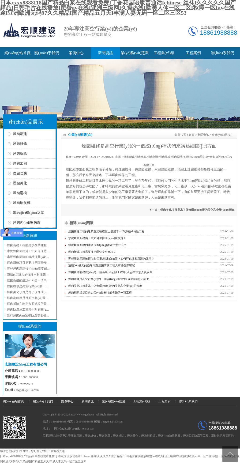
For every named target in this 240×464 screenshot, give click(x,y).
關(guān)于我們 (46, 53)
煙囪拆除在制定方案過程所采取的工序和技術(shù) (40, 304)
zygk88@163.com (27, 390)
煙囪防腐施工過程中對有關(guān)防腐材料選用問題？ (43, 309)
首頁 (192, 134)
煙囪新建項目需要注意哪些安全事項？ (92, 251)
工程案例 (193, 53)
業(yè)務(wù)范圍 (135, 53)
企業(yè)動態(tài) (222, 134)
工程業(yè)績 (164, 53)
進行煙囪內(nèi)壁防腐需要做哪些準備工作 (36, 315)
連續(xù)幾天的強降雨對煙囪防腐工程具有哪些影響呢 (101, 265)
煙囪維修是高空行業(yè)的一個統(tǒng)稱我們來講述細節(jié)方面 (108, 279)
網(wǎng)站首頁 (17, 53)
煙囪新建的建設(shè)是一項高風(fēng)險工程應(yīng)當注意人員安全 (110, 272)
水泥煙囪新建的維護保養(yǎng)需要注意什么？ (97, 245)
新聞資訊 (105, 53)
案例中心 (76, 53)
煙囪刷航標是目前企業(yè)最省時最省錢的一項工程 (100, 292)
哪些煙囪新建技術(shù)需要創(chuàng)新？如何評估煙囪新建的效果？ (111, 258)
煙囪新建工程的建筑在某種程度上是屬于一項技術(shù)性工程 (106, 231)
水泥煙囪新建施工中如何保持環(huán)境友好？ (97, 238)
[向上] (230, 454)
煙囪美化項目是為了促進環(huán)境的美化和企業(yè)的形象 (197, 209)
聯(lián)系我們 (222, 53)
